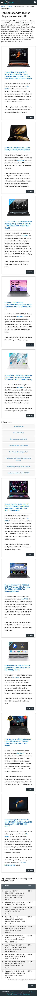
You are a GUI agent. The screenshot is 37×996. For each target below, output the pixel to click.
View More (30, 117)
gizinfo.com (14, 992)
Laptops (9, 6)
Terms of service (17, 994)
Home (3, 6)
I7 (21, 112)
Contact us (26, 994)
